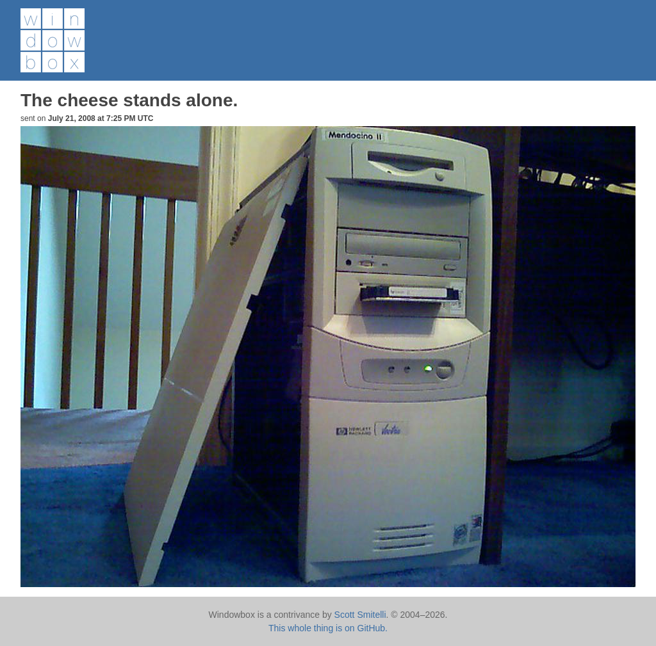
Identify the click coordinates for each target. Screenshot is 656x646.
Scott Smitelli (360, 615)
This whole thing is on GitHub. (328, 628)
